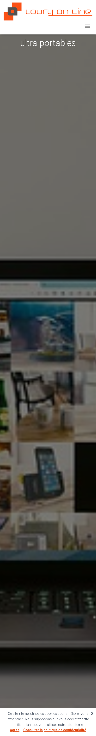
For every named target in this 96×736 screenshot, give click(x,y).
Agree (14, 730)
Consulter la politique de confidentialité (54, 730)
